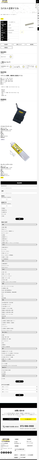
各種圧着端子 (4, 264)
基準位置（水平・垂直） (6, 339)
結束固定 (3, 374)
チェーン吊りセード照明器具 (7, 255)
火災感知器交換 (4, 259)
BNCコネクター (4, 267)
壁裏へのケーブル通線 (6, 359)
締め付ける (4, 368)
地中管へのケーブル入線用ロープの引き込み (10, 353)
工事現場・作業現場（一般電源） (8, 323)
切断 (3, 225)
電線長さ (3, 345)
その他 (3, 376)
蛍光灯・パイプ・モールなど (7, 314)
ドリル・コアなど (5, 251)
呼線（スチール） (5, 253)
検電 (2, 335)
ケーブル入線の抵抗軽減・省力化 (8, 355)
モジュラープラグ (5, 266)
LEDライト (3, 325)
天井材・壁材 (4, 280)
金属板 (3, 235)
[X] (3, 455)
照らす (3, 318)
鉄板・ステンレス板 (5, 274)
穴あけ (3, 269)
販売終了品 (3, 210)
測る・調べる (4, 332)
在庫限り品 (3, 212)
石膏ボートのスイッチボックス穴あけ (8, 282)
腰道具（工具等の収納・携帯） (7, 312)
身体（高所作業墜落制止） (6, 290)
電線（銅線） (4, 227)
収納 (3, 300)
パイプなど (3, 249)
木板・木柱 (3, 272)
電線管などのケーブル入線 (6, 351)
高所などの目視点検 (5, 347)
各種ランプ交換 (4, 257)
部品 (2, 216)
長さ (2, 343)
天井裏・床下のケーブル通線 (7, 357)
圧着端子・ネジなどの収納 (6, 308)
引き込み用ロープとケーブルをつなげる (9, 366)
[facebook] (7, 455)
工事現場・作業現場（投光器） (7, 329)
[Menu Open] (37, 1)
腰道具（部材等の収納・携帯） (7, 310)
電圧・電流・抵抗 (5, 337)
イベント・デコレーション (6, 330)
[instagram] (5, 455)
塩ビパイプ (3, 229)
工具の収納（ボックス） (6, 305)
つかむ (3, 245)
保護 (3, 284)
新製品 (3, 208)
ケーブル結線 (4, 364)
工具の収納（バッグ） (6, 306)
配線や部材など (4, 247)
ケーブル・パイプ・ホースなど (7, 286)
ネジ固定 (3, 372)
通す (3, 349)
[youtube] (1, 455)
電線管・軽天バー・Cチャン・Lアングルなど (10, 243)
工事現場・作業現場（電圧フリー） (8, 321)
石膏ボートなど (4, 241)
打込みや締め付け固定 (6, 370)
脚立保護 (3, 298)
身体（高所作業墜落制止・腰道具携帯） (9, 292)
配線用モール (4, 237)
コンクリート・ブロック (6, 276)
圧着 (3, 261)
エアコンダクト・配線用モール (7, 231)
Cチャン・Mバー (4, 233)
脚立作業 (3, 316)
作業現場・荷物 (4, 288)
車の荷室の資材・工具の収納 (7, 303)
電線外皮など (4, 239)
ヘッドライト (4, 327)
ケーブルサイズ (4, 341)
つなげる (3, 361)
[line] (10, 455)
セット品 (3, 214)
